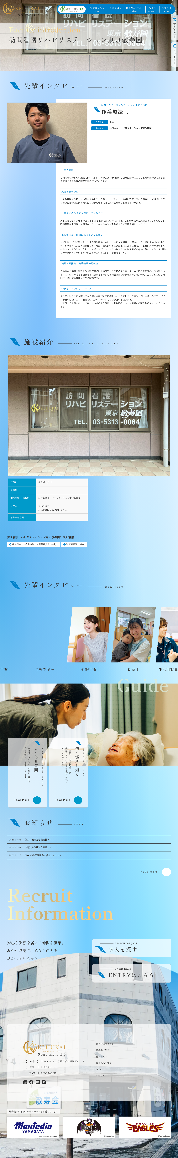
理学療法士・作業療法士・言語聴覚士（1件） (34, 544)
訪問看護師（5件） (75, 544)
